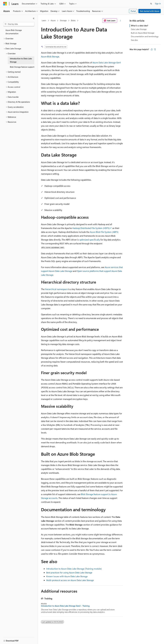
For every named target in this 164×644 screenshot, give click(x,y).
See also (134, 40)
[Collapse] (34, 18)
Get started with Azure (149, 11)
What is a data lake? (139, 25)
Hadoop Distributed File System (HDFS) (91, 228)
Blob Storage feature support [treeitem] (22, 67)
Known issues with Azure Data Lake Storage (67, 576)
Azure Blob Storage (50, 56)
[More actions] (120, 20)
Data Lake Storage (138, 29)
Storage (63, 20)
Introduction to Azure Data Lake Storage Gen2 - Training (65, 606)
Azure (53, 20)
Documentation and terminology (145, 36)
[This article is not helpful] (155, 49)
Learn (44, 20)
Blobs (73, 20)
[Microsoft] (5, 3)
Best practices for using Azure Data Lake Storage (69, 572)
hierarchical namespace (56, 289)
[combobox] (18, 24)
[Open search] (151, 3)
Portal (133, 11)
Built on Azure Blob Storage (142, 33)
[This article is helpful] (151, 49)
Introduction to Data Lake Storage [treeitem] (21, 60)
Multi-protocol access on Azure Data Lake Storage (70, 580)
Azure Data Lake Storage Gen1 (106, 62)
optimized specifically (89, 239)
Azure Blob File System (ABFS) (104, 231)
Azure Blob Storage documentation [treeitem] (13, 32)
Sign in (158, 3)
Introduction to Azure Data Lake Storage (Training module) (74, 568)
